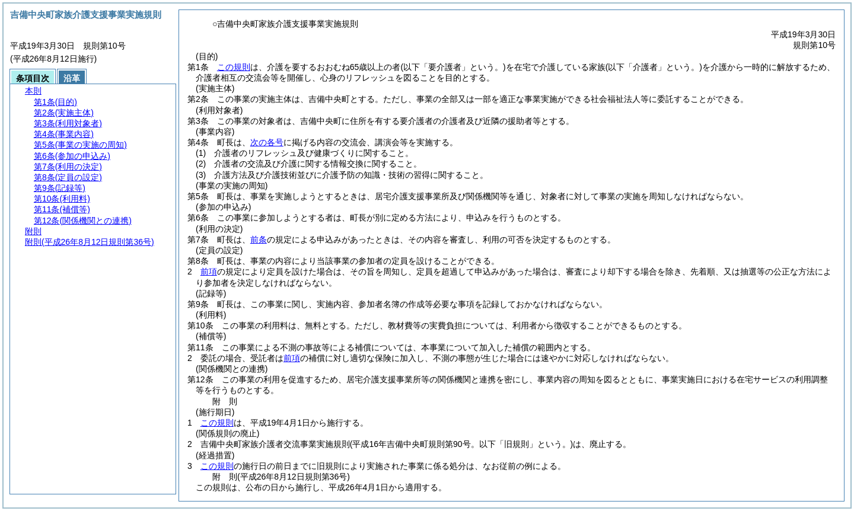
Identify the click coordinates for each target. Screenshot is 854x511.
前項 (208, 271)
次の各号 (266, 142)
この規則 (233, 67)
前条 (258, 239)
